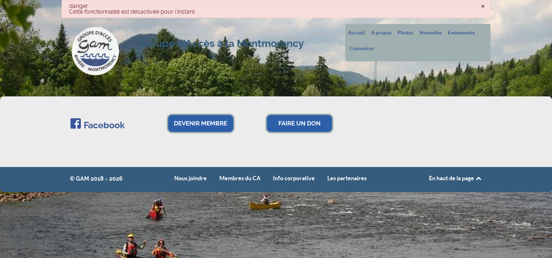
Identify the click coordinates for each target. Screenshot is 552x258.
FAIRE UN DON (299, 123)
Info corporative (294, 178)
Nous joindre (190, 178)
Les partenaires (347, 178)
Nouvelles (431, 32)
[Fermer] (482, 5)
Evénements (461, 32)
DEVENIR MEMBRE (200, 123)
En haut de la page (456, 178)
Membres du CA (239, 178)
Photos (405, 32)
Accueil (356, 32)
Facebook (104, 125)
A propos (381, 32)
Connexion (362, 48)
